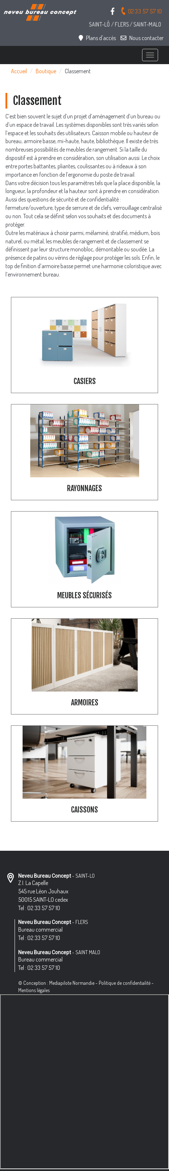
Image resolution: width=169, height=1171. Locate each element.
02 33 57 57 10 (141, 11)
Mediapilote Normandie (71, 983)
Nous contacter (142, 38)
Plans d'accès (97, 38)
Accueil (19, 71)
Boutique (46, 71)
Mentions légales (34, 990)
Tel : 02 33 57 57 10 (39, 908)
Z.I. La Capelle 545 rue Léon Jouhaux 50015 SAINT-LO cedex (43, 891)
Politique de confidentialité (124, 983)
